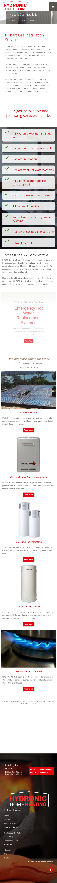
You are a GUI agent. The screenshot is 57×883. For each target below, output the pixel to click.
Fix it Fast (28, 337)
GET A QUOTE (33, 770)
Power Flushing (10, 823)
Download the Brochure (46, 770)
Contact (7, 858)
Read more (28, 430)
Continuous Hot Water (12, 833)
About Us (7, 850)
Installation (8, 820)
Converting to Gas (11, 841)
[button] (53, 6)
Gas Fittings (9, 837)
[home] (15, 5)
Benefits (7, 816)
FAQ (6, 854)
